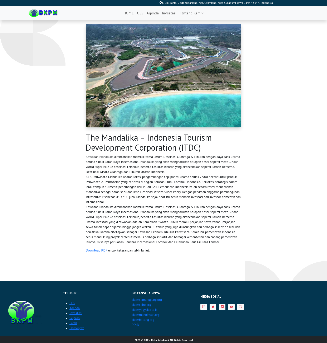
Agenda (153, 13)
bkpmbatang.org (143, 320)
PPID (135, 325)
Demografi (76, 328)
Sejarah (74, 318)
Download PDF (96, 250)
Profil (73, 323)
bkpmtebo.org (141, 304)
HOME (128, 13)
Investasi (169, 13)
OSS (140, 13)
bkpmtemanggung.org (147, 299)
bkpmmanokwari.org (146, 315)
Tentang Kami (192, 13)
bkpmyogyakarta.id (144, 309)
